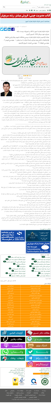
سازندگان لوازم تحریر (43, 276)
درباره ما (44, 390)
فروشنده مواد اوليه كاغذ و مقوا (41, 259)
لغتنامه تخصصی (33, 397)
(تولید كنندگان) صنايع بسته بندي (15, 259)
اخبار (6, 390)
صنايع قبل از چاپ (44, 273)
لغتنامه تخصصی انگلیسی (20, 397)
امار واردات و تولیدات (44, 370)
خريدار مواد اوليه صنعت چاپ (41, 269)
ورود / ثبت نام (47, 5)
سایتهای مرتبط (10, 393)
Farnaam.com (36, 399)
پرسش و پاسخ (20, 393)
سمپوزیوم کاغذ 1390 (19, 373)
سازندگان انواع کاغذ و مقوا (42, 262)
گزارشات (28, 393)
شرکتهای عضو (42, 10)
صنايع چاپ (21, 266)
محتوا (37, 10)
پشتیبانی (12, 390)
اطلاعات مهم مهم (45, 369)
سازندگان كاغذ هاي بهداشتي (17, 269)
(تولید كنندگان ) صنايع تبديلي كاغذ (15, 273)
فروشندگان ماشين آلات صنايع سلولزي (14, 262)
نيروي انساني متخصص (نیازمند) (40, 264)
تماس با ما (28, 390)
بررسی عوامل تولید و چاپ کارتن (16, 372)
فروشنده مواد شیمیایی (18, 271)
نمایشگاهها (44, 375)
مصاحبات (36, 393)
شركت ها (46, 257)
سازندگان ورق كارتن (19, 264)
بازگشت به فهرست (45, 229)
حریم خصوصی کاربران (30, 395)
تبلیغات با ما (20, 390)
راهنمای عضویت (18, 395)
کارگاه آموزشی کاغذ (19, 369)
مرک (22, 377)
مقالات (42, 393)
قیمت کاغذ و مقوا (45, 372)
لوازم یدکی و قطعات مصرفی (17, 276)
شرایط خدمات (42, 395)
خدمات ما (36, 390)
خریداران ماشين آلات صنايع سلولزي (39, 266)
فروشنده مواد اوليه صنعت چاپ (41, 271)
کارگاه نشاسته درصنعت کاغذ (17, 370)
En (27, 10)
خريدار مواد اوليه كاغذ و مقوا (16, 257)
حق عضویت (8, 395)
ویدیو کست (21, 375)
